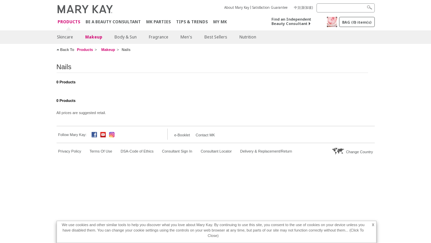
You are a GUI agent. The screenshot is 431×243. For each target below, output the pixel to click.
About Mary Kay (236, 7)
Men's (186, 37)
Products (69, 22)
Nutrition (247, 37)
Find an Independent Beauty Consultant (291, 21)
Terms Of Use (101, 151)
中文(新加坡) (303, 7)
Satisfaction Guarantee (270, 7)
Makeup (93, 37)
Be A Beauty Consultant (113, 22)
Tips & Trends (192, 22)
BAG (356, 22)
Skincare (65, 37)
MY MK (220, 22)
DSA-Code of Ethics (137, 151)
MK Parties (158, 22)
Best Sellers (215, 37)
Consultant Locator (216, 151)
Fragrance (158, 37)
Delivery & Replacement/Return (266, 151)
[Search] (346, 7)
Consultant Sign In (177, 151)
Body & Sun (125, 37)
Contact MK (205, 135)
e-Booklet (182, 135)
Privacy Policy (69, 151)
